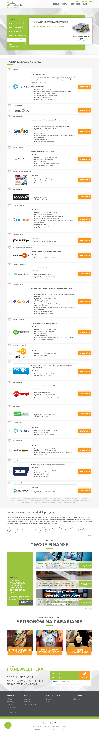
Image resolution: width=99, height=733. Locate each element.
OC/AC (48, 702)
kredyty (56, 4)
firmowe (27, 702)
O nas (45, 723)
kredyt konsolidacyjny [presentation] (17, 45)
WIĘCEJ (25, 602)
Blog (85, 4)
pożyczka (10, 710)
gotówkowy (10, 699)
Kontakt (53, 723)
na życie (48, 699)
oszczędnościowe (30, 704)
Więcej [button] (90, 535)
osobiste (27, 699)
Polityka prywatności (59, 726)
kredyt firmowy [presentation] (14, 31)
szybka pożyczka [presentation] (15, 40)
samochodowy (11, 707)
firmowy (9, 704)
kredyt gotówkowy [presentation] (16, 23)
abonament (77, 699)
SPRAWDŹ (84, 87)
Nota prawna (37, 726)
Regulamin (47, 726)
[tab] (16, 23)
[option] (64, 580)
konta (64, 4)
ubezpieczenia (75, 4)
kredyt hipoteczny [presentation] (15, 27)
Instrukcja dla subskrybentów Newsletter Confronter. (68, 684)
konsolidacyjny (11, 712)
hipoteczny (10, 702)
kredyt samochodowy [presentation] (17, 36)
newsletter (68, 681)
